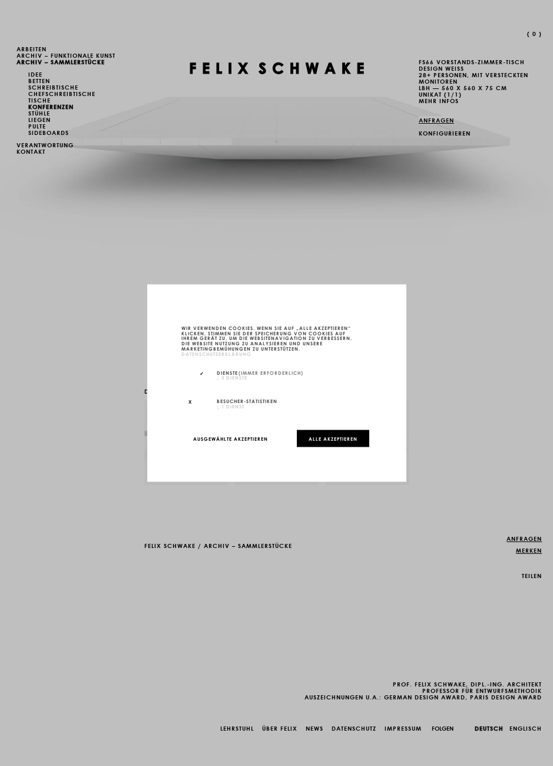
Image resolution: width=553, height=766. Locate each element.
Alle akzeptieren (333, 438)
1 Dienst (230, 406)
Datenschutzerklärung (216, 352)
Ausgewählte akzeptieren (230, 438)
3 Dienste (232, 377)
